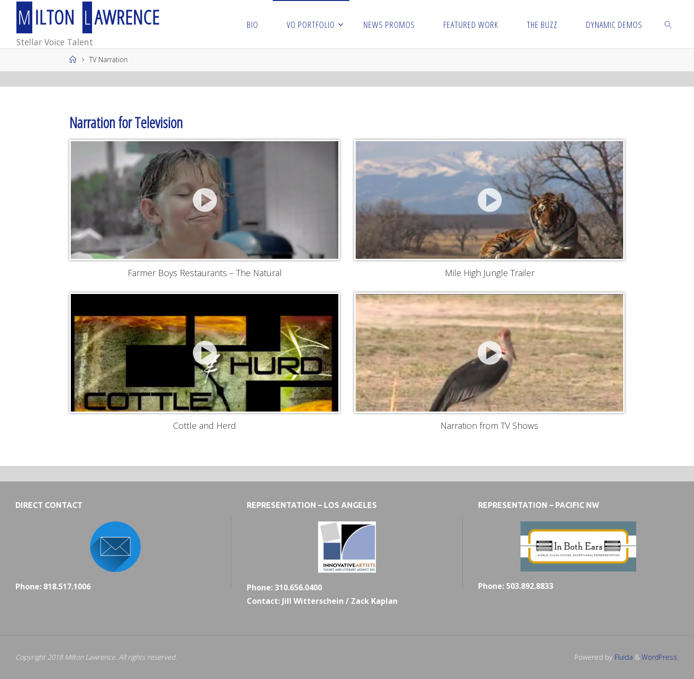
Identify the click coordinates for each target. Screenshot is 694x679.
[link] (668, 24)
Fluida (623, 657)
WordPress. (660, 657)
